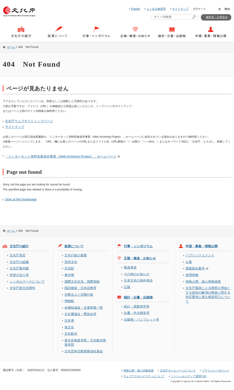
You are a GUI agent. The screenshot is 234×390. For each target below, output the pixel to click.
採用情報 (192, 275)
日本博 (69, 320)
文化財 (69, 268)
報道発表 (130, 267)
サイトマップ (180, 9)
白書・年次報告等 (136, 313)
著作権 (69, 275)
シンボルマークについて (27, 281)
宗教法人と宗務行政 (78, 294)
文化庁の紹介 (19, 246)
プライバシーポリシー (215, 370)
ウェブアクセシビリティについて (144, 376)
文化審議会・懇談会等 (80, 314)
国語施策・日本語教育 (80, 288)
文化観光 (70, 333)
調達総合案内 (195, 268)
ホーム (11, 47)
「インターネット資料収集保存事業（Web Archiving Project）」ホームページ (60, 156)
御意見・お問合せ (217, 17)
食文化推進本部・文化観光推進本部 (85, 342)
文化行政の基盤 (75, 255)
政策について (74, 246)
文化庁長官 (18, 255)
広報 (127, 287)
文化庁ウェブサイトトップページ (29, 121)
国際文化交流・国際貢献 (82, 281)
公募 (189, 262)
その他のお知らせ (136, 274)
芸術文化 (70, 262)
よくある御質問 (156, 9)
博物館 (69, 301)
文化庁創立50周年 (22, 288)
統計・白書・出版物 (138, 297)
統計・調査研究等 (136, 306)
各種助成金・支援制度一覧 (83, 307)
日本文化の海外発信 (138, 280)
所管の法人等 (19, 275)
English (135, 9)
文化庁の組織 (19, 262)
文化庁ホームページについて (178, 370)
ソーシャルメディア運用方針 (189, 376)
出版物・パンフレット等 (141, 319)
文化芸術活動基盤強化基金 (83, 351)
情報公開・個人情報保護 (203, 281)
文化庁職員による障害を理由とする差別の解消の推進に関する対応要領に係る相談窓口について (208, 294)
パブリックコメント (200, 255)
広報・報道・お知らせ (140, 258)
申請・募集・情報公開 (202, 246)
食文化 (69, 327)
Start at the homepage (21, 199)
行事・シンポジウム (138, 246)
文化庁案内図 (19, 268)
